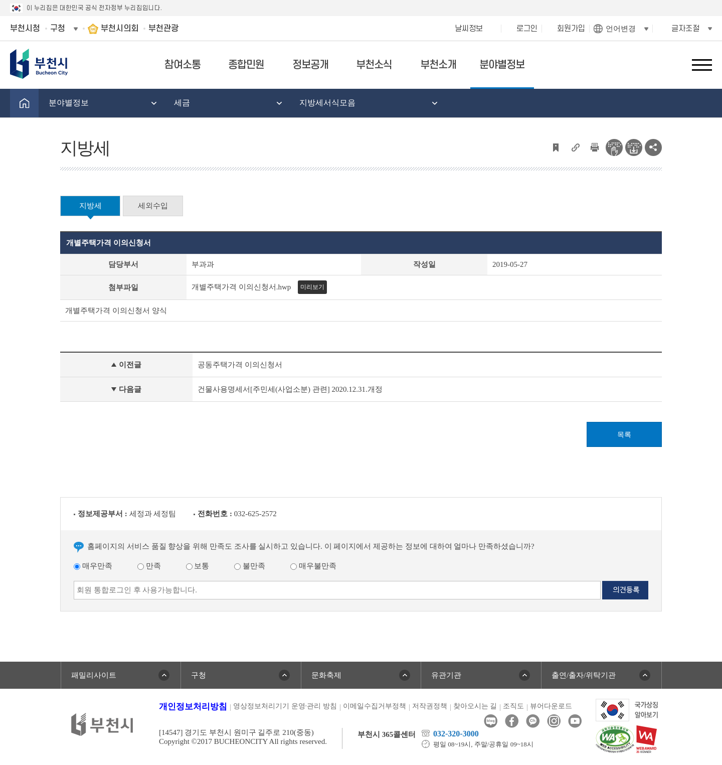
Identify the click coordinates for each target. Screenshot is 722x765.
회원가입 (571, 28)
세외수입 (153, 206)
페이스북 (511, 721)
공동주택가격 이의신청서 (240, 365)
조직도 (513, 706)
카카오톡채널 (532, 721)
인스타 (554, 721)
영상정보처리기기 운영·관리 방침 (285, 706)
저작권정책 (429, 706)
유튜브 (575, 721)
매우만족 (93, 566)
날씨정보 (469, 28)
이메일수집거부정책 (374, 706)
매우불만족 (313, 566)
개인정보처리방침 (193, 706)
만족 (149, 566)
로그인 (526, 28)
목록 (624, 434)
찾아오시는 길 (475, 706)
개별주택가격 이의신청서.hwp (241, 287)
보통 (198, 566)
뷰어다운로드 (551, 706)
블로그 (490, 721)
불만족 (249, 566)
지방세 (90, 206)
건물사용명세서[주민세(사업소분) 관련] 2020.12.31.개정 (290, 389)
